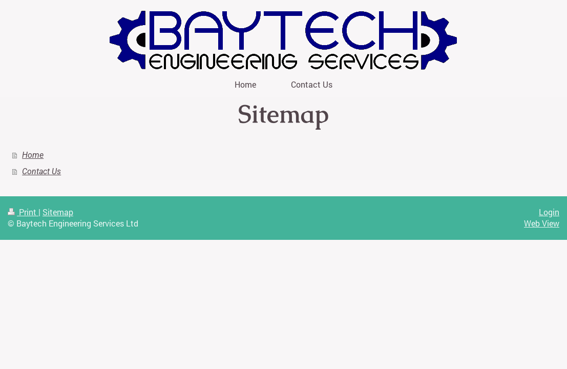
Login (549, 212)
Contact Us (41, 171)
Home (33, 155)
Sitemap (58, 212)
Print (23, 212)
